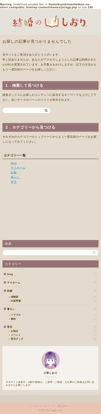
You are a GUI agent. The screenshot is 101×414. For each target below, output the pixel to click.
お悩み (54, 331)
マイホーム (18, 167)
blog (14, 163)
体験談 (54, 297)
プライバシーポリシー (42, 406)
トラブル (54, 315)
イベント (54, 335)
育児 (14, 182)
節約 (54, 319)
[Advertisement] (50, 212)
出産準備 (54, 301)
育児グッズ (54, 339)
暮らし (15, 177)
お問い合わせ (62, 406)
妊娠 (14, 172)
